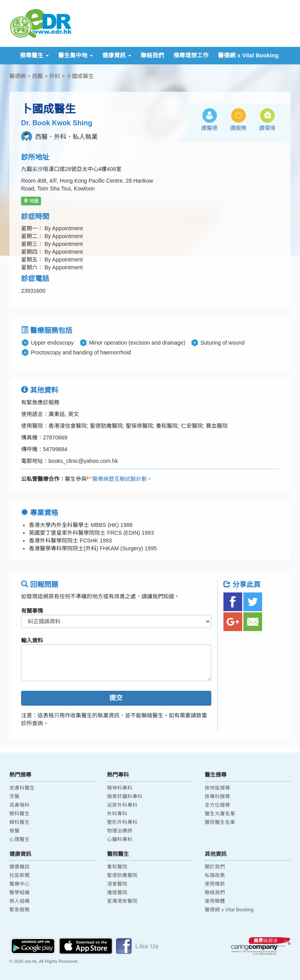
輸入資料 (32, 640)
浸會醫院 (117, 884)
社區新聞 (19, 875)
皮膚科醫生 (22, 788)
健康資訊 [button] (116, 55)
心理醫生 (19, 839)
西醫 (37, 76)
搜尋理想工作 (191, 55)
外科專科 (117, 813)
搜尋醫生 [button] (34, 55)
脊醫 (14, 831)
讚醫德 (209, 128)
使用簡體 (215, 901)
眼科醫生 (19, 813)
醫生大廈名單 (220, 813)
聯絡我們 (152, 55)
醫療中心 (19, 884)
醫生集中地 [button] (75, 55)
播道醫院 (117, 892)
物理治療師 (119, 831)
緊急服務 (19, 909)
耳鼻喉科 (19, 805)
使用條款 (215, 884)
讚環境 (267, 128)
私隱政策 (215, 875)
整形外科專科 (122, 822)
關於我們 (215, 867)
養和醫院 (117, 867)
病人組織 (19, 901)
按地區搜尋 (217, 788)
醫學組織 (19, 892)
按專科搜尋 (217, 796)
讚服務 (238, 128)
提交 (116, 698)
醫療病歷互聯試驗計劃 (117, 479)
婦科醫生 (19, 822)
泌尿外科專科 (122, 805)
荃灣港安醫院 (122, 901)
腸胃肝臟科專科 (125, 796)
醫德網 (17, 76)
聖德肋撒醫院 (122, 875)
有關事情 (32, 611)
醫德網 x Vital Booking (248, 55)
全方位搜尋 (217, 805)
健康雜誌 (19, 867)
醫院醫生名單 (220, 822)
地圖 (31, 201)
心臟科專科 (119, 839)
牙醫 (14, 796)
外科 (54, 76)
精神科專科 (119, 788)
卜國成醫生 (80, 76)
